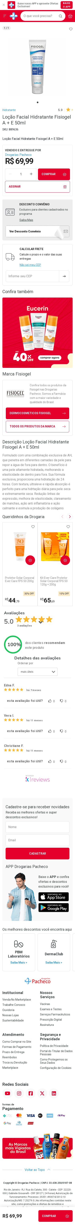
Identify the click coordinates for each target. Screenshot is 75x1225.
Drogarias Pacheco (18, 155)
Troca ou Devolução (14, 1062)
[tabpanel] (37, 67)
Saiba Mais (26, 220)
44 (12, 600)
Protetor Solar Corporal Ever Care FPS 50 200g (19, 579)
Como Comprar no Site (16, 1041)
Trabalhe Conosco (13, 1004)
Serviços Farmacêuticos (55, 1014)
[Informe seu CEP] (32, 276)
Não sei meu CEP (30, 264)
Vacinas (45, 1004)
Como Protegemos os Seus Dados (54, 1061)
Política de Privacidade (54, 1045)
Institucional (12, 993)
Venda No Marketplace (16, 999)
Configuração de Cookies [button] (55, 1068)
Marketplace (10, 1067)
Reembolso (9, 1057)
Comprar (54, 174)
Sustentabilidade (13, 1020)
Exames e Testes (51, 1009)
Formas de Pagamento (16, 1046)
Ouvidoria (8, 1010)
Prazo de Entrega (13, 1052)
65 (47, 600)
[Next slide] (70, 517)
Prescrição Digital (51, 1019)
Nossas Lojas (10, 1015)
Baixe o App (66, 5)
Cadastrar (37, 853)
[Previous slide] (62, 517)
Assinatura (47, 1024)
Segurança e (56, 1036)
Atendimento (13, 1034)
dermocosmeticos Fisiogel (38, 413)
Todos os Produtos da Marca (38, 426)
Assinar (37, 186)
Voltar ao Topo (37, 1170)
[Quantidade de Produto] (21, 174)
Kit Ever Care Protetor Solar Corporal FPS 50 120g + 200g (54, 581)
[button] (37, 67)
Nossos (56, 995)
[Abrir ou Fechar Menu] (5, 16)
